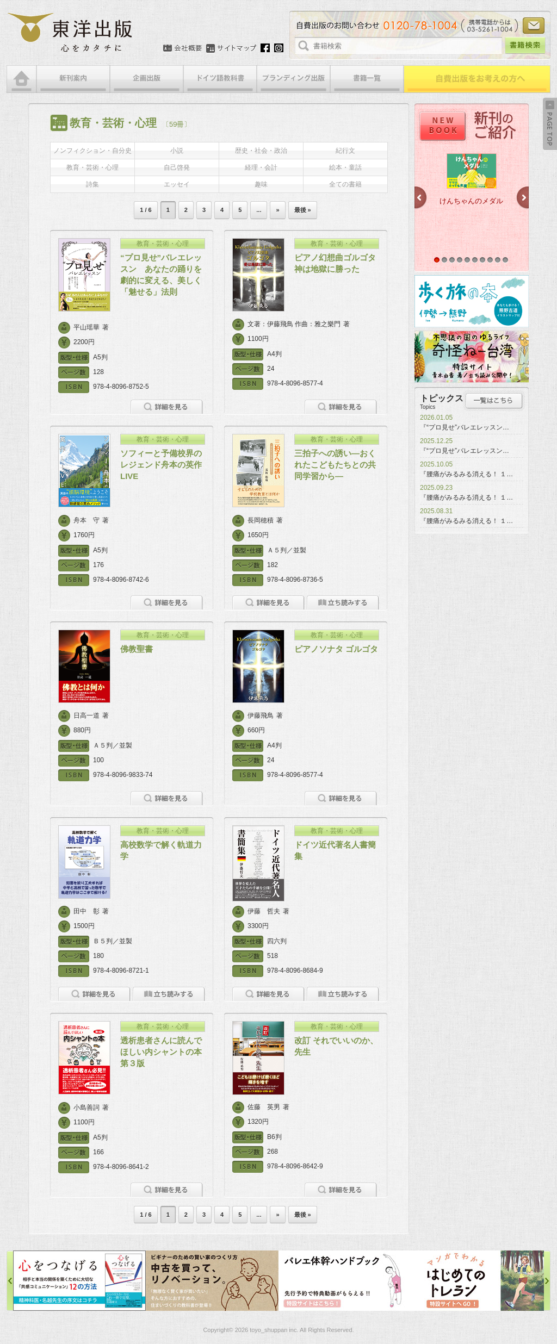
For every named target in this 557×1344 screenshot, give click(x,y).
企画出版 (146, 79)
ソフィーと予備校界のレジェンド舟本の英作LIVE (161, 465)
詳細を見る (167, 407)
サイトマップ (231, 48)
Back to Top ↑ (550, 124)
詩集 (92, 184)
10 (505, 260)
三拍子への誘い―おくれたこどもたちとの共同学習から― (335, 465)
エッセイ (177, 184)
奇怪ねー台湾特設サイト (471, 357)
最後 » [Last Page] (302, 210)
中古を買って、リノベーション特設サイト (212, 1280)
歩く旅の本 (471, 301)
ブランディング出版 (293, 79)
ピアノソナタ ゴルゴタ (336, 649)
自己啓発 (177, 167)
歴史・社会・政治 (261, 150)
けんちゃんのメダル (471, 201)
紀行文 (345, 150)
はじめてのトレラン (477, 1280)
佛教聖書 (136, 649)
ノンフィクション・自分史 (92, 150)
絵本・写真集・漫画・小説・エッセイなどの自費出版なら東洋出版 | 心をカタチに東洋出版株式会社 (70, 32)
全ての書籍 (345, 184)
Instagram (278, 47)
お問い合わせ (533, 25)
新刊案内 (73, 79)
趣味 (261, 184)
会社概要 (182, 48)
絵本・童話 (345, 167)
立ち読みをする (343, 602)
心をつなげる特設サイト (79, 1280)
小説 (176, 150)
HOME (21, 79)
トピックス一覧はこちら (494, 400)
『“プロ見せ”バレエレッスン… (464, 427)
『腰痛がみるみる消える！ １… (466, 474)
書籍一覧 (367, 79)
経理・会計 (261, 167)
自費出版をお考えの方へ (477, 79)
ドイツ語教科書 (220, 79)
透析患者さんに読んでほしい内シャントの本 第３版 (165, 1052)
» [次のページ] (277, 210)
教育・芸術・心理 (92, 167)
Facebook (265, 47)
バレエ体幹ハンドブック (344, 1280)
